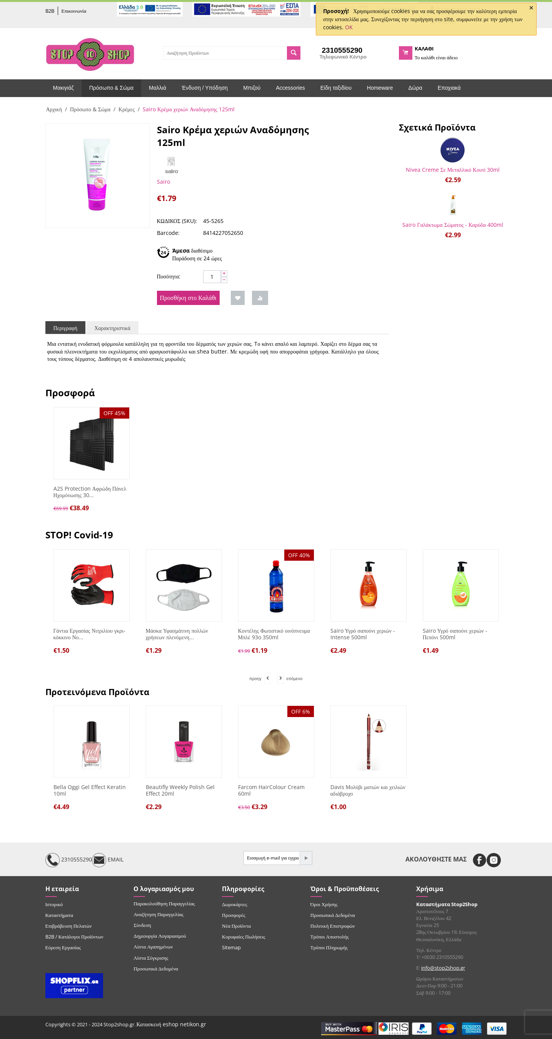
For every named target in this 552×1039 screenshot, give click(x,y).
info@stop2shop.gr (443, 967)
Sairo (163, 181)
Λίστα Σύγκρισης (150, 957)
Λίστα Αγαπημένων (153, 946)
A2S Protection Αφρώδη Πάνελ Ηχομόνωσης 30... (90, 492)
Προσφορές (233, 915)
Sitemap (231, 947)
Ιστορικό (54, 904)
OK (349, 27)
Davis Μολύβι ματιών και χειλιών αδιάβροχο (367, 790)
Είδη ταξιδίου (336, 88)
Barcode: (168, 232)
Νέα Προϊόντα (236, 925)
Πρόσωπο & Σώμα (111, 88)
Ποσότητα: (169, 276)
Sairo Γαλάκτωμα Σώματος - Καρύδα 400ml (452, 224)
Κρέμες (126, 109)
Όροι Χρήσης (324, 904)
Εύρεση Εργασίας (63, 947)
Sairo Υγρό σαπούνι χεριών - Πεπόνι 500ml (455, 634)
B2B (49, 10)
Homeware (380, 88)
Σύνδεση (142, 925)
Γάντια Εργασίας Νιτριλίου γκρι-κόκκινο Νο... (89, 634)
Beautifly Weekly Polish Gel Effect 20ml (180, 790)
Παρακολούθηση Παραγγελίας (164, 903)
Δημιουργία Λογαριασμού (159, 935)
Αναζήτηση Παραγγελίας (158, 914)
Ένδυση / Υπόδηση (205, 88)
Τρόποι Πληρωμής (329, 947)
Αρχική (54, 109)
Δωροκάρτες (234, 904)
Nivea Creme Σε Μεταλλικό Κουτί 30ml (453, 169)
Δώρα (415, 88)
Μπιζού (251, 88)
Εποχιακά (449, 88)
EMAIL (107, 860)
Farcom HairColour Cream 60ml (271, 790)
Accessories (290, 88)
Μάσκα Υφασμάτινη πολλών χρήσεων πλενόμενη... (177, 634)
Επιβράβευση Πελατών (68, 925)
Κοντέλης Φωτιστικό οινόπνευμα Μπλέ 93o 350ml (274, 634)
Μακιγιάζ (63, 88)
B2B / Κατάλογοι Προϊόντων (74, 936)
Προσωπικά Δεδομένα (155, 968)
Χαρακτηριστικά (112, 328)
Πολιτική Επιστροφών (332, 925)
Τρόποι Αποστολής (329, 936)
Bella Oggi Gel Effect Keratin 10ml (89, 790)
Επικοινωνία (74, 10)
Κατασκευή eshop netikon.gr (172, 1024)
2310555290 (68, 860)
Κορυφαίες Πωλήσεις (243, 936)
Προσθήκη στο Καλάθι (188, 297)
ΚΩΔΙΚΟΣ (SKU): (177, 221)
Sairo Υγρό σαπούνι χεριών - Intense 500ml (362, 634)
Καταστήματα (59, 915)
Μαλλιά (157, 88)
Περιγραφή (65, 328)
